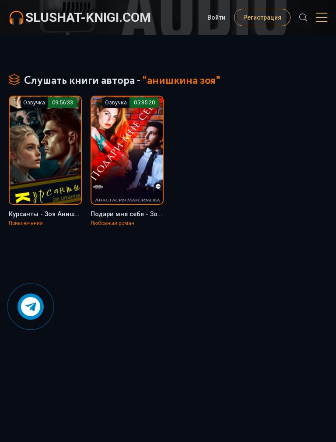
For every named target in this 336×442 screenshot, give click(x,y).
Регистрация (262, 17)
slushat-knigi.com (88, 17)
